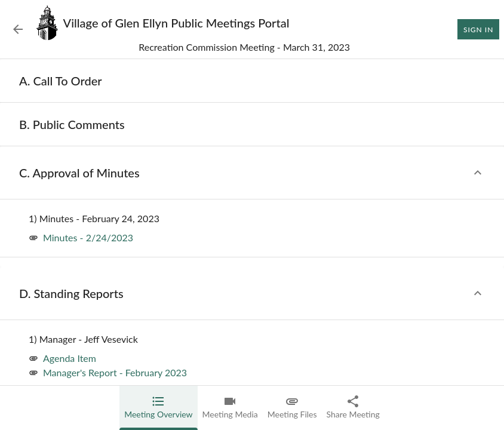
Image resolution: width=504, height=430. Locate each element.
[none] (60, 80)
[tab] (158, 408)
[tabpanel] (252, 244)
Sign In (478, 29)
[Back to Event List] (18, 29)
